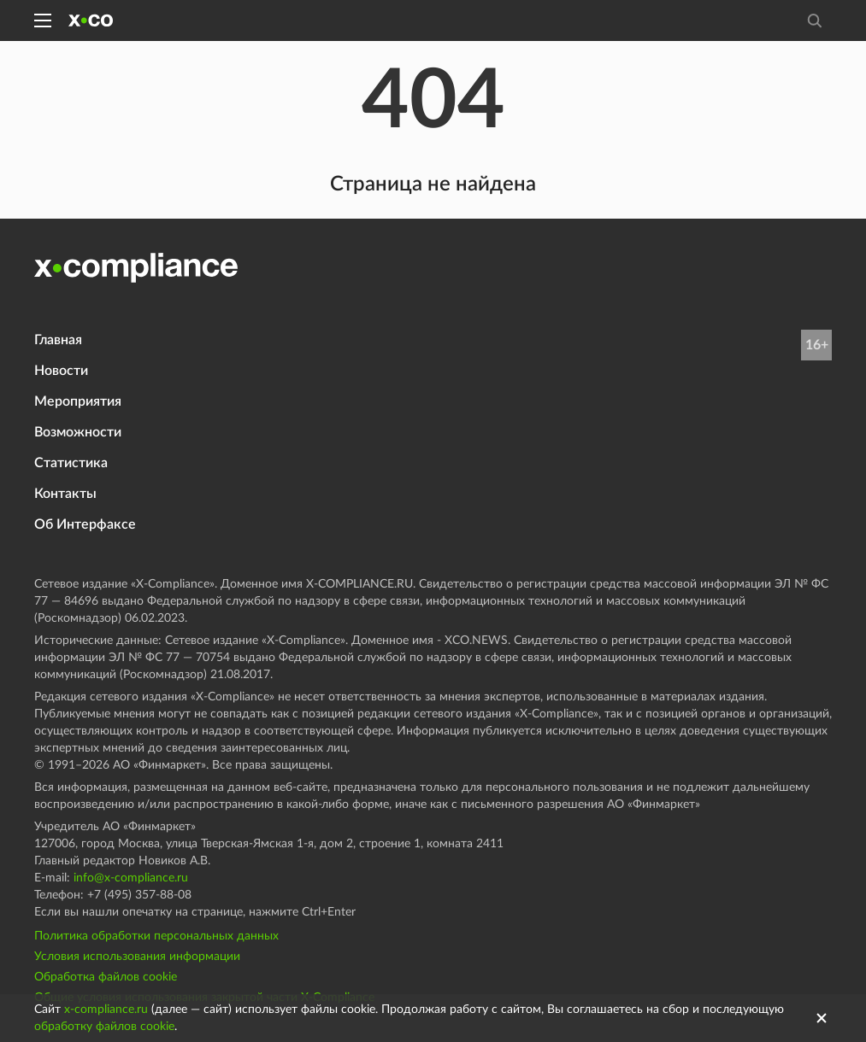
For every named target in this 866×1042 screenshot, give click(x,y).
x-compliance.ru (106, 1010)
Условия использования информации (137, 957)
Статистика (71, 463)
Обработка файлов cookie (105, 977)
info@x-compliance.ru (131, 878)
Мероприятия (77, 401)
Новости (61, 371)
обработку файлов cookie (104, 1027)
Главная (58, 340)
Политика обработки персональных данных (156, 936)
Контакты (65, 494)
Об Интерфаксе (85, 524)
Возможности (77, 432)
